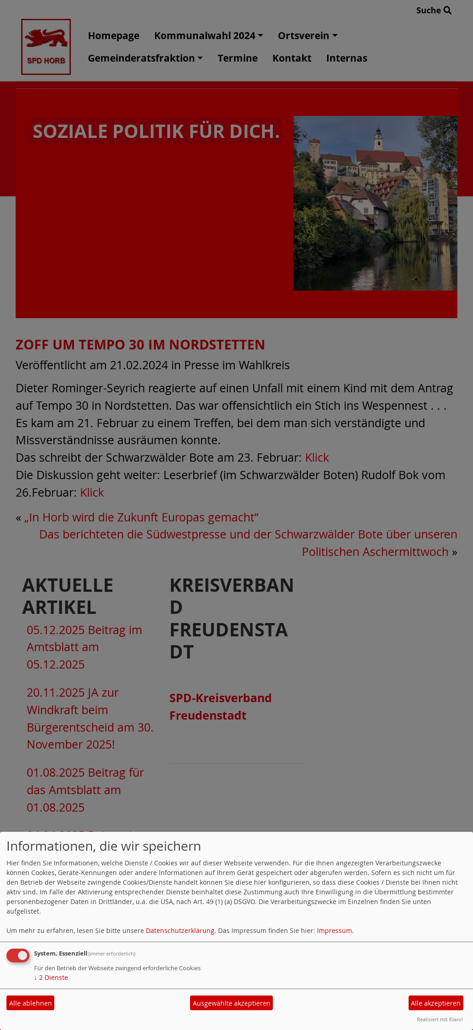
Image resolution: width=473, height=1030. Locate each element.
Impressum (334, 930)
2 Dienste (51, 977)
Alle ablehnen (30, 1003)
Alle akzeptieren (436, 1003)
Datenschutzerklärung (180, 930)
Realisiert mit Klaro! (440, 1019)
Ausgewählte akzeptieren (232, 1003)
